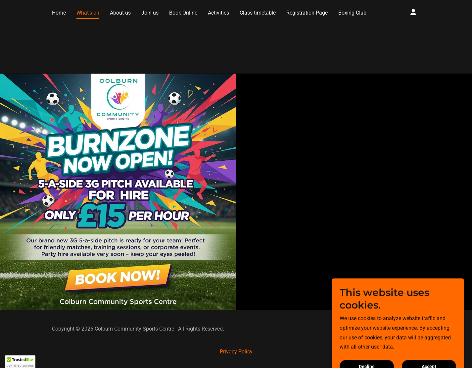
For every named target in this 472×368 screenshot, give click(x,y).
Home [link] (59, 13)
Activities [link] (218, 13)
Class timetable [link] (258, 13)
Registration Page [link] (307, 13)
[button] (413, 12)
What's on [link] (87, 13)
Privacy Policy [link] (236, 351)
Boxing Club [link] (352, 13)
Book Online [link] (183, 13)
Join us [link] (150, 13)
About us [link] (120, 13)
